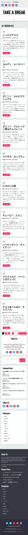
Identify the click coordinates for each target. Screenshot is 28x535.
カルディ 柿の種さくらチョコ (10, 482)
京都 (5, 431)
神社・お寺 (7, 438)
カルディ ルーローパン (14, 65)
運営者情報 (15, 2)
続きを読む (7, 53)
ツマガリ (6, 428)
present (6, 418)
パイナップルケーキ (8, 480)
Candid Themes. (20, 531)
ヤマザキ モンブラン (14, 156)
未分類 (6, 433)
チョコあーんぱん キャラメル (14, 308)
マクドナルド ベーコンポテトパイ (14, 277)
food (4, 31)
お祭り (6, 423)
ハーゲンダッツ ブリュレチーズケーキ (12, 472)
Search (22, 360)
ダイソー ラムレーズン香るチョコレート (14, 127)
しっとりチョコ (10, 34)
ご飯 (5, 426)
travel (5, 421)
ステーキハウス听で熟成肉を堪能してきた (13, 378)
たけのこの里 (9, 185)
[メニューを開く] (14, 19)
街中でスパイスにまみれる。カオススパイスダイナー (14, 384)
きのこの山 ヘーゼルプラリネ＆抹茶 (12, 475)
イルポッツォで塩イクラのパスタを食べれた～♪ (14, 391)
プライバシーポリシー (6, 2)
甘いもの (6, 436)
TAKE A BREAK (14, 12)
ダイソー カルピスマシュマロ (14, 97)
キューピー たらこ (12, 215)
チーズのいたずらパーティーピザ (11, 477)
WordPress (19, 529)
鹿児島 (6, 441)
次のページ (22, 333)
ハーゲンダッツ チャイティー (14, 245)
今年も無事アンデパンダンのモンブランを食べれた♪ (14, 372)
